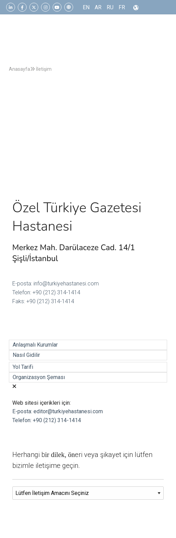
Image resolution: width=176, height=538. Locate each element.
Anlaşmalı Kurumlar (35, 344)
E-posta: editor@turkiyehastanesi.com (57, 411)
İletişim (41, 69)
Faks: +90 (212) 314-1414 (43, 301)
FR (122, 7)
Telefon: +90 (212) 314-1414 (46, 292)
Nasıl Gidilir (26, 355)
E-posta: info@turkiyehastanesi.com (55, 283)
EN (86, 7)
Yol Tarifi (23, 367)
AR (98, 7)
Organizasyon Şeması (39, 377)
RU (110, 7)
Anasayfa (19, 69)
